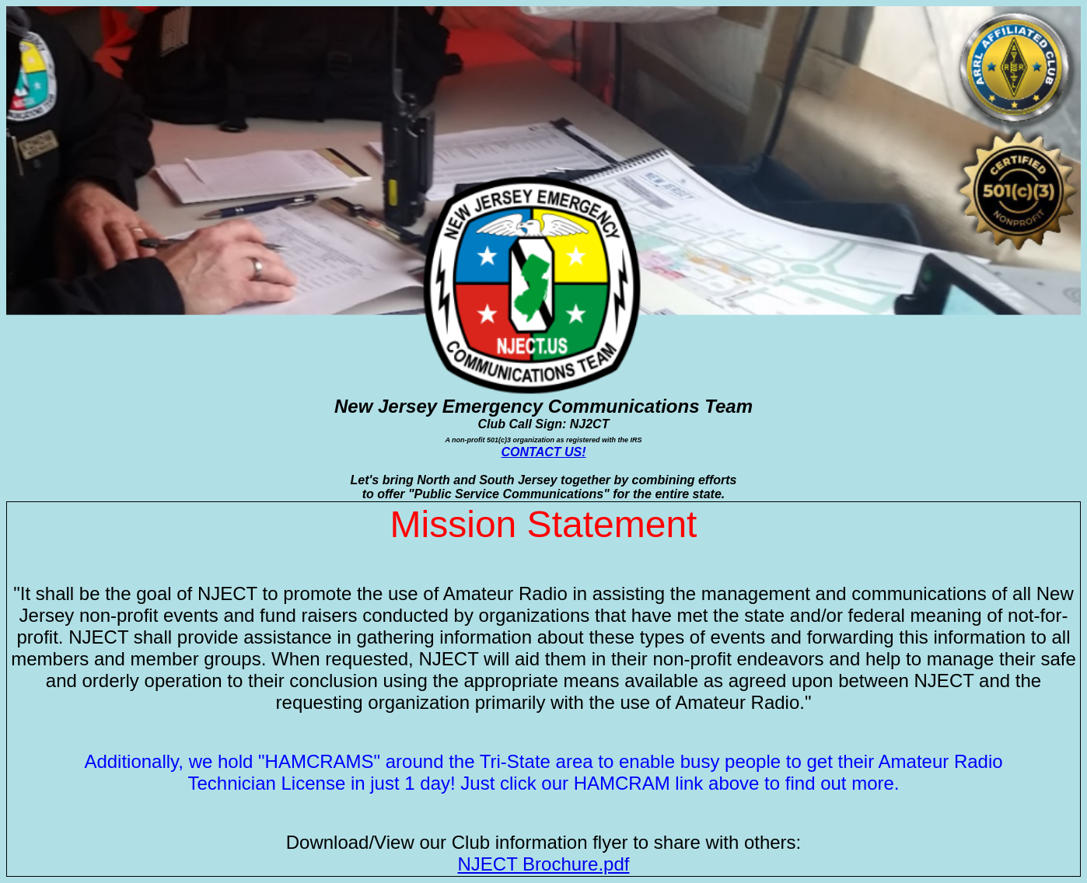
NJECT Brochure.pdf (544, 863)
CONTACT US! (543, 452)
